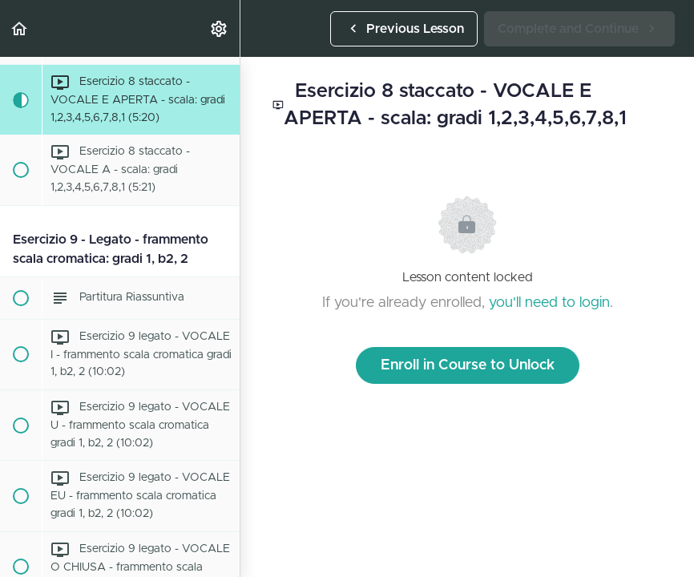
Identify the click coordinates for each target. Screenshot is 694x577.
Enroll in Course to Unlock (468, 365)
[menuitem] (220, 28)
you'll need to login (549, 303)
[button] (20, 28)
